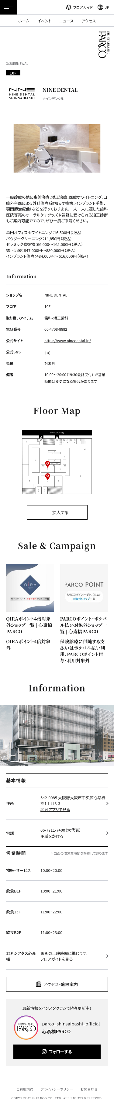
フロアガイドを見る (56, 959)
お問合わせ (89, 1089)
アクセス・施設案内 (60, 984)
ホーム (23, 21)
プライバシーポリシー (57, 1089)
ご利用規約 (24, 1089)
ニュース (66, 21)
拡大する (60, 512)
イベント (44, 21)
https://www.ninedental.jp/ (67, 340)
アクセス (88, 21)
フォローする (60, 1051)
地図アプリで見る (55, 809)
